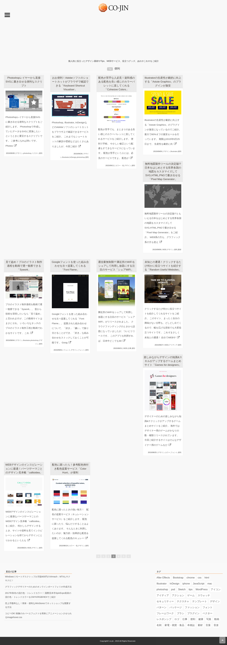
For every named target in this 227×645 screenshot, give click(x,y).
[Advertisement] (113, 36)
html (206, 577)
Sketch (182, 589)
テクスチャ (183, 601)
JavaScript (198, 583)
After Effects (163, 577)
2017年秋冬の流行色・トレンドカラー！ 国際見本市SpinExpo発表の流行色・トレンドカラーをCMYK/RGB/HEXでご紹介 (38, 595)
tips (190, 589)
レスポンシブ (164, 619)
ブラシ (180, 613)
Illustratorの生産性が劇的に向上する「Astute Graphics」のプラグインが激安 (162, 81)
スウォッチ (204, 595)
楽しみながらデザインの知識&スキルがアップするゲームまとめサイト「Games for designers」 (163, 361)
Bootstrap (178, 577)
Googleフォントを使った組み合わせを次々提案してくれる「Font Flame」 (70, 266)
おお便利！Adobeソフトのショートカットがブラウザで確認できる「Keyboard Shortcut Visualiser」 (70, 83)
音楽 (216, 625)
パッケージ (175, 607)
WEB (164, 249)
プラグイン (193, 613)
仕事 (129, 348)
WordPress (202, 589)
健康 (200, 619)
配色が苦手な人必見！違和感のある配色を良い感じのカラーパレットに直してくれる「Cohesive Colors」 (116, 83)
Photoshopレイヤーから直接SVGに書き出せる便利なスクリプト (24, 81)
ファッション (192, 607)
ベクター (35, 153)
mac (209, 583)
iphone (186, 583)
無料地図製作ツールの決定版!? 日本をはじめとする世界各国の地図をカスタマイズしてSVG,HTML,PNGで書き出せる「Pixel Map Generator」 (163, 171)
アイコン (216, 589)
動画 (216, 619)
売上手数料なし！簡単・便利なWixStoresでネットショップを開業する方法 (38, 605)
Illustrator (65, 157)
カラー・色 (119, 165)
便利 (40, 153)
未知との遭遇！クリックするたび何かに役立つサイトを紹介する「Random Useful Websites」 (162, 266)
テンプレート (199, 601)
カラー (167, 452)
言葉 (208, 625)
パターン (161, 607)
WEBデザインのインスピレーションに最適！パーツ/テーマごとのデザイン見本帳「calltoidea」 (24, 468)
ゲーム (191, 595)
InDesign (72, 157)
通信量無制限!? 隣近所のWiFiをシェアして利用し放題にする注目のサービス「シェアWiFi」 (116, 266)
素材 (179, 249)
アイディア (173, 345)
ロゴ (176, 619)
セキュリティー (165, 601)
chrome (191, 577)
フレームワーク (165, 613)
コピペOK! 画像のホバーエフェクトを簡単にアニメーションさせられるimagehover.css (38, 615)
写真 (208, 619)
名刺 (159, 625)
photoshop (27, 153)
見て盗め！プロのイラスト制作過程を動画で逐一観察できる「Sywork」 (24, 266)
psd (173, 589)
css (199, 577)
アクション (178, 595)
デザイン (19, 153)
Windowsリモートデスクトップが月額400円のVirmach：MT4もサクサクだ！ (37, 578)
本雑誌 (191, 625)
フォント (67, 350)
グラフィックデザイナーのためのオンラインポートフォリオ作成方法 (38, 586)
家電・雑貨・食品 (174, 625)
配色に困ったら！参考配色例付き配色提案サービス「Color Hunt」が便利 (70, 468)
